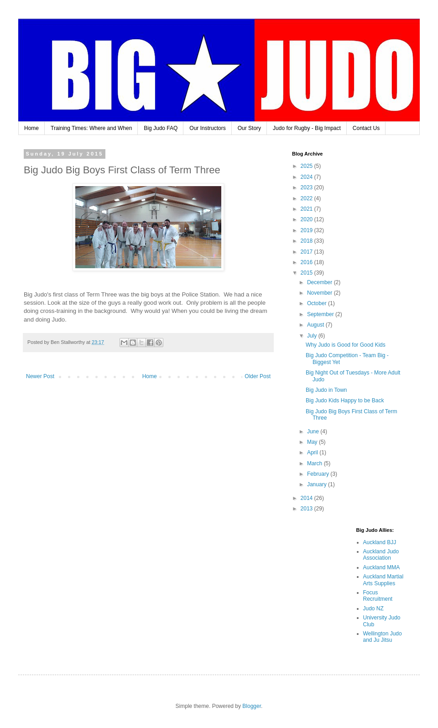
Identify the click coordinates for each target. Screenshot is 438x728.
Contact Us (366, 128)
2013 (307, 508)
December (320, 282)
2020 (307, 219)
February (318, 474)
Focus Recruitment (378, 595)
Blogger (251, 706)
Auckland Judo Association (381, 554)
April (313, 452)
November (320, 293)
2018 (307, 241)
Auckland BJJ (379, 542)
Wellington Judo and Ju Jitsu (382, 636)
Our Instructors (207, 128)
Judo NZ (373, 608)
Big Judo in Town (326, 390)
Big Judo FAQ (160, 128)
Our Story (249, 128)
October (317, 303)
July (312, 336)
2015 (307, 273)
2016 (307, 262)
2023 (307, 187)
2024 (307, 177)
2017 (307, 252)
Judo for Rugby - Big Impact (307, 128)
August (316, 325)
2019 (307, 230)
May (313, 442)
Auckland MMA (381, 567)
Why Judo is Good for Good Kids (346, 345)
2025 (307, 166)
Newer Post (40, 376)
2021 (307, 209)
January (317, 484)
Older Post (258, 376)
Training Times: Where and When (91, 128)
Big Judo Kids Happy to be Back (345, 400)
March (315, 463)
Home (31, 128)
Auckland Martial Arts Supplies (383, 579)
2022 (307, 198)
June (313, 431)
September (321, 314)
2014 (307, 498)
